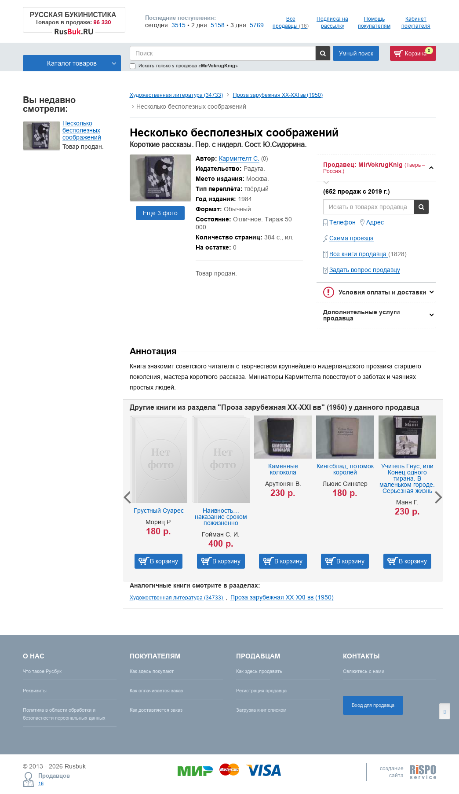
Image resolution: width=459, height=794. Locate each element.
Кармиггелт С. (239, 158)
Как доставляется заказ (156, 710)
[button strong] (376, 168)
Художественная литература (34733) (176, 95)
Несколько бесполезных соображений (81, 130)
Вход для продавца (373, 705)
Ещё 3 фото (160, 213)
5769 (257, 25)
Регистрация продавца (261, 690)
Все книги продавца (358, 253)
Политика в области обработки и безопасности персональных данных (64, 713)
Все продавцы (291, 22)
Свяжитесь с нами (363, 671)
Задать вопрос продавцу (364, 269)
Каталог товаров (82, 63)
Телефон (342, 222)
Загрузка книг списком (261, 710)
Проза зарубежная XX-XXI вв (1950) (278, 95)
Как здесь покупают (152, 671)
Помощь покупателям (374, 22)
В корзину (164, 561)
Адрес (375, 222)
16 (41, 783)
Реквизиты (35, 690)
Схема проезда (351, 238)
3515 (178, 25)
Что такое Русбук (42, 671)
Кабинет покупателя (415, 22)
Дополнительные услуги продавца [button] (361, 315)
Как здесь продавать (259, 671)
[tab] (376, 168)
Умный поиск (356, 53)
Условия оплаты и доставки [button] (382, 292)
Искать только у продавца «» (184, 65)
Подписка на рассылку (332, 22)
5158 (218, 25)
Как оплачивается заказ (156, 690)
